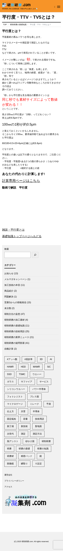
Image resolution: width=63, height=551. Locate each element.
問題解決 (8, 296)
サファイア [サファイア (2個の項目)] (26, 381)
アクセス (8, 487)
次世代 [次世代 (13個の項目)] (10, 434)
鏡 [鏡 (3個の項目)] (41, 456)
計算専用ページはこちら (21, 180)
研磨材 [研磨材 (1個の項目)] (10, 456)
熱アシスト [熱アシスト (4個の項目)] (12, 441)
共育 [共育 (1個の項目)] (23, 411)
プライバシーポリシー (14, 481)
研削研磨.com (27, 541)
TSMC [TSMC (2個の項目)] (22, 374)
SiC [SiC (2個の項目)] (49, 367)
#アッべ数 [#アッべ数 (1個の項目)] (12, 359)
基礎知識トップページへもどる (21, 236)
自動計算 (8, 349)
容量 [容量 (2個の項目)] (25, 419)
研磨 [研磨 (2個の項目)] (9, 448)
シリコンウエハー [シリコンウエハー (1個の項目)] (16, 389)
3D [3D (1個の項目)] (41, 359)
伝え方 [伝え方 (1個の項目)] (10, 411)
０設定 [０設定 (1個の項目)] (38, 463)
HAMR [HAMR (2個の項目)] (10, 367)
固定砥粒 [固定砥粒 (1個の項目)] (11, 419)
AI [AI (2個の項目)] (51, 359)
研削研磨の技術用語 (14, 331)
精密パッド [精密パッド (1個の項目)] (26, 456)
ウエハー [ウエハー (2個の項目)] (36, 374)
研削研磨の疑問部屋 (14, 343)
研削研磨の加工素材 (14, 320)
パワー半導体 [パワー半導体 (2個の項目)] (39, 389)
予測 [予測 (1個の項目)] (48, 404)
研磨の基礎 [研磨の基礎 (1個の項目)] (24, 448)
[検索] (35, 255)
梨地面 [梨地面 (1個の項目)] (38, 426)
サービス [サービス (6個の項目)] (44, 381)
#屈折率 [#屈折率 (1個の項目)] (28, 359)
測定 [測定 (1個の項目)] (23, 434)
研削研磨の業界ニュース (16, 337)
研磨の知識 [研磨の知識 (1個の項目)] (43, 448)
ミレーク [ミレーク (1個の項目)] (34, 404)
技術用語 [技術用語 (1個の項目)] (39, 419)
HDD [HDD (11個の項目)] (23, 367)
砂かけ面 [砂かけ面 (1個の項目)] (29, 441)
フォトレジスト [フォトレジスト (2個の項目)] (15, 396)
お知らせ (8, 273)
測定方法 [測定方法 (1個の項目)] (37, 434)
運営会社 (8, 475)
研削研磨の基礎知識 (14, 325)
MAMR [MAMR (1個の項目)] (36, 367)
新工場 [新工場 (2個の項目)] (10, 426)
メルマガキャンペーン (15, 279)
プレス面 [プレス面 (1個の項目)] (34, 396)
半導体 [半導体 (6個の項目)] (36, 411)
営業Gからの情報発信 (15, 302)
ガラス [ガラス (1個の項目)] (10, 381)
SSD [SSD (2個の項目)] (9, 374)
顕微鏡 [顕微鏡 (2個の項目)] (10, 463)
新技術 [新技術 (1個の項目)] (24, 426)
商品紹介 (8, 291)
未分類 (7, 308)
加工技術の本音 (12, 285)
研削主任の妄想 (12, 314)
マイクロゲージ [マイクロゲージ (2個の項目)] (15, 404)
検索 (6, 249)
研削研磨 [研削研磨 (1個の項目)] (46, 441)
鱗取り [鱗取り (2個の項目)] (24, 463)
